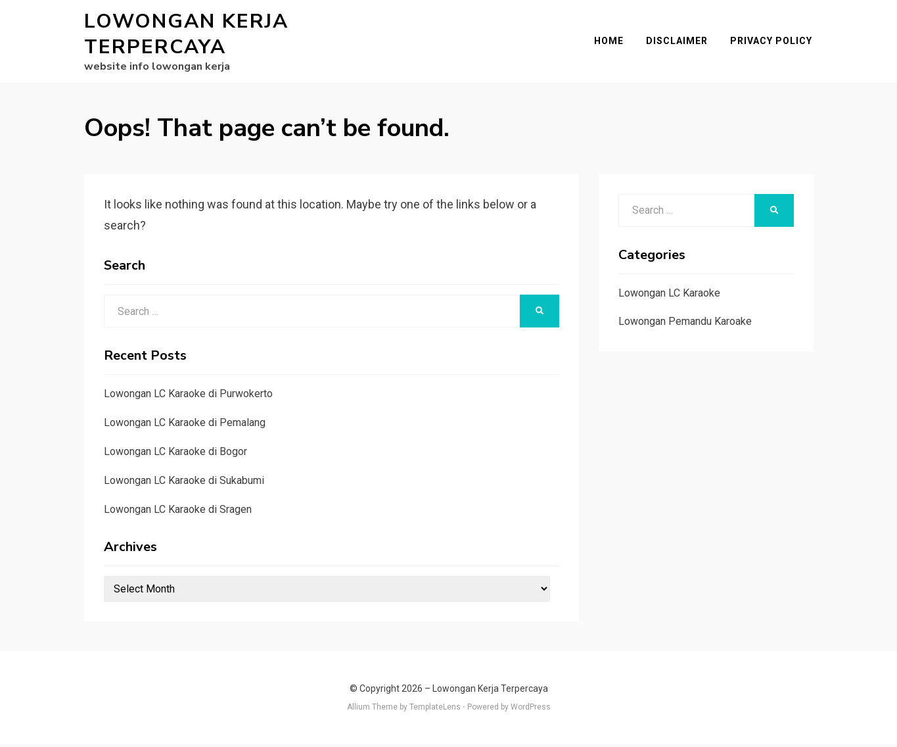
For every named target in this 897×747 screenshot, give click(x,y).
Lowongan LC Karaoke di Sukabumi (184, 482)
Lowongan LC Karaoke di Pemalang (184, 425)
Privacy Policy (772, 42)
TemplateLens (435, 709)
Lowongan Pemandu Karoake (685, 324)
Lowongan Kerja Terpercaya (186, 35)
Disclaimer (678, 42)
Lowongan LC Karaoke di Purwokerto (188, 396)
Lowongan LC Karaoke (669, 295)
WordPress (531, 709)
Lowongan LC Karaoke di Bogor (175, 454)
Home (610, 42)
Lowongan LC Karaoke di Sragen (178, 511)
